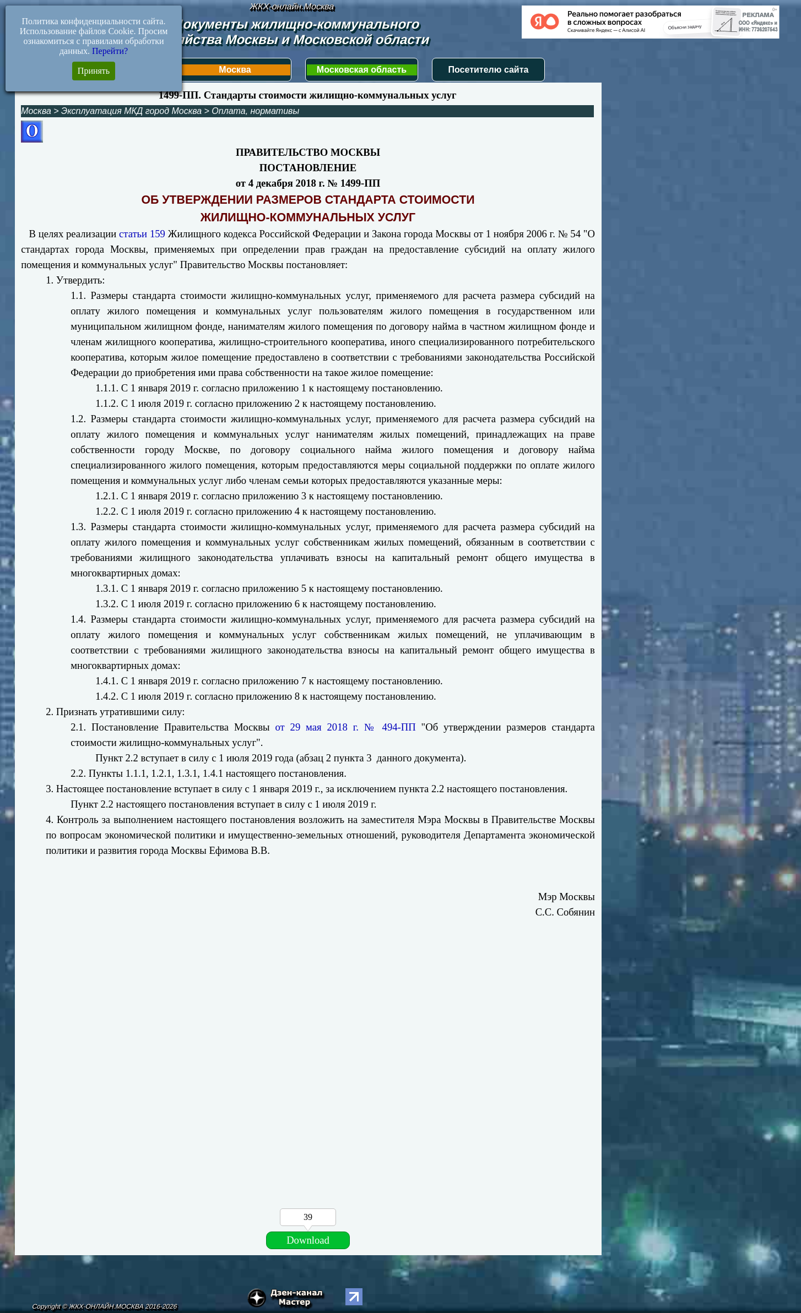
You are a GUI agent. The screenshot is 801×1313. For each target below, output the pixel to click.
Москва (235, 69)
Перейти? (110, 51)
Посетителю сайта (488, 69)
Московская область (362, 69)
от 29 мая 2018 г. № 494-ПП (345, 727)
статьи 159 (142, 233)
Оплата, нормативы (255, 111)
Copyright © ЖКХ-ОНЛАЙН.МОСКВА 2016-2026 (104, 1306)
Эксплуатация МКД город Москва (131, 111)
